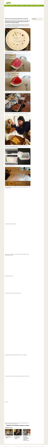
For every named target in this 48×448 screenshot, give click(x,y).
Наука (27, 5)
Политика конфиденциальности (18, 446)
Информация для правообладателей (32, 446)
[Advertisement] (24, 12)
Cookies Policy (42, 446)
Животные (22, 5)
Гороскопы (12, 5)
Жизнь (6, 5)
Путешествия (37, 5)
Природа (31, 5)
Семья (17, 5)
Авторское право (25, 446)
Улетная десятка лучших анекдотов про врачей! (9, 437)
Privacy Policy (38, 446)
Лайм (4, 446)
